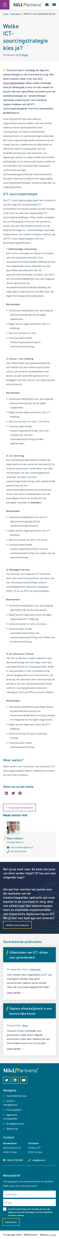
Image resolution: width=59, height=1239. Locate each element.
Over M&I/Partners (16, 1096)
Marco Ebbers (15, 838)
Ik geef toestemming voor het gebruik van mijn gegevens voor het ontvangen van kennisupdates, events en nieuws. (30, 1212)
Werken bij (12, 1128)
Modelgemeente (15, 1123)
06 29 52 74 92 (18, 851)
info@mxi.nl (38, 1160)
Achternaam (11, 1194)
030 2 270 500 (15, 1160)
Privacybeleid (13, 1109)
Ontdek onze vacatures (17, 925)
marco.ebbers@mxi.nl (21, 847)
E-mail (8, 1202)
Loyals (53, 1234)
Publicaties (35, 969)
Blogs (25, 55)
